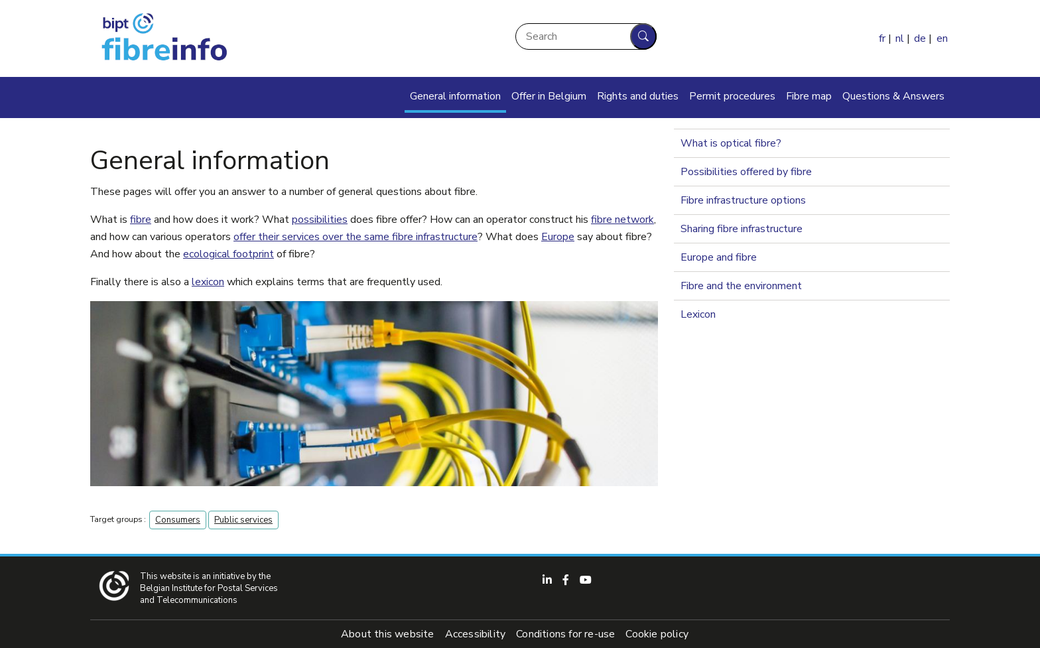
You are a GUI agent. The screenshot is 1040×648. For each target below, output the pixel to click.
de (920, 38)
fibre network (622, 219)
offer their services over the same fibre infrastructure (355, 236)
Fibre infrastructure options (743, 200)
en (942, 38)
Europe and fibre (719, 257)
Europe (557, 236)
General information (455, 96)
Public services (243, 520)
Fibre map (809, 96)
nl (899, 38)
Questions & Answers (893, 96)
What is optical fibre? (731, 143)
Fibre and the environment (741, 286)
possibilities (320, 219)
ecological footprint (228, 254)
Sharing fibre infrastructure (742, 229)
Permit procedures (732, 96)
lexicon (208, 282)
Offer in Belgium (548, 96)
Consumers (177, 520)
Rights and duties (638, 96)
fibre (140, 219)
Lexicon (698, 314)
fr (882, 38)
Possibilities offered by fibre (746, 171)
